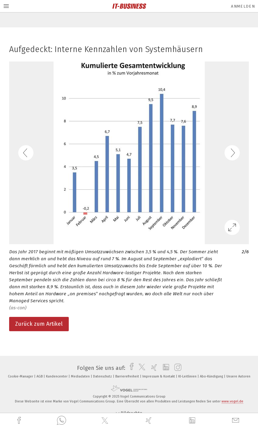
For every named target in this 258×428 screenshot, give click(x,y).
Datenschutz (103, 376)
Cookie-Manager (21, 376)
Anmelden (243, 6)
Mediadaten (81, 376)
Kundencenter (57, 376)
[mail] (236, 420)
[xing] (149, 420)
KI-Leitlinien (187, 376)
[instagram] (176, 368)
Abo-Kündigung (212, 376)
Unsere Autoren (238, 376)
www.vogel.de (232, 401)
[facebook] (19, 420)
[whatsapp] (61, 421)
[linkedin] (192, 421)
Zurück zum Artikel (39, 324)
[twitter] (105, 420)
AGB (40, 376)
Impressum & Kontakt (159, 376)
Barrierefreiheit (127, 376)
